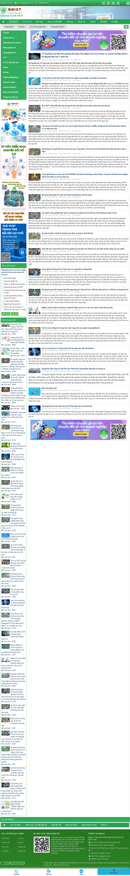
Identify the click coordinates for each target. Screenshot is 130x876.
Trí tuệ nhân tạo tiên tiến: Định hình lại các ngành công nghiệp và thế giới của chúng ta (74, 78)
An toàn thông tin (9, 87)
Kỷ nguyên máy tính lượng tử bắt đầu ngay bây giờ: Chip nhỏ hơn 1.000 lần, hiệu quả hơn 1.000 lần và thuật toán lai (85, 290)
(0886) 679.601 (7, 3)
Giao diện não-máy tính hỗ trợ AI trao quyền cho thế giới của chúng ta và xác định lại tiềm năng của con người (83, 249)
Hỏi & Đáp (39, 22)
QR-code (5, 863)
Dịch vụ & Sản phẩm (55, 22)
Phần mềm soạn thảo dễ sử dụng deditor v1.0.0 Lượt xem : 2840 (12, 498)
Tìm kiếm (114, 22)
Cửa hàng (69, 22)
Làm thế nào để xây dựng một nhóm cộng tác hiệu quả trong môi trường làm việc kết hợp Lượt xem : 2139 (13, 774)
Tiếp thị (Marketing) (10, 77)
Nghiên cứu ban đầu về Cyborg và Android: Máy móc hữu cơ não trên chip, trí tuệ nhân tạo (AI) (77, 308)
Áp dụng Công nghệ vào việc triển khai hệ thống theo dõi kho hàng (67, 195)
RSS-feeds (22, 851)
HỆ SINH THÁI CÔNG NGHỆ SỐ (46, 834)
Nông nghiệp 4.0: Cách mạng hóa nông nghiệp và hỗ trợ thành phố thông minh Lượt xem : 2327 (12, 650)
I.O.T (5, 57)
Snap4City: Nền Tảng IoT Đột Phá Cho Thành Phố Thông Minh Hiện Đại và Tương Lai (73, 369)
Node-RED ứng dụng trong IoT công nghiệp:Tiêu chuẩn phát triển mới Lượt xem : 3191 (13, 417)
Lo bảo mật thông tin (10, 301)
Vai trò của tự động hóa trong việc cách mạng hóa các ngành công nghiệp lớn (71, 328)
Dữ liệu (6, 72)
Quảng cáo (22, 847)
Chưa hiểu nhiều (8, 278)
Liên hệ (92, 22)
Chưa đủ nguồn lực (9, 281)
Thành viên (81, 22)
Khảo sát (5, 847)
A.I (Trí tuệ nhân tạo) (11, 62)
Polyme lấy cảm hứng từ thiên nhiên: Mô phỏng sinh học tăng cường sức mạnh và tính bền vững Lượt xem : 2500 (13, 580)
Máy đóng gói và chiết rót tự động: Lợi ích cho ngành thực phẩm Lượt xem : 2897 (12, 472)
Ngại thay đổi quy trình (11, 304)
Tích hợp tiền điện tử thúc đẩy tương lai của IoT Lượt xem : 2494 (12, 593)
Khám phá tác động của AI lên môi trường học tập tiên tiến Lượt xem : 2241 (13, 723)
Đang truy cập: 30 (17, 863)
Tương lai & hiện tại (10, 97)
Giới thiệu (103, 22)
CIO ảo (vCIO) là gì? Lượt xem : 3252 (17, 407)
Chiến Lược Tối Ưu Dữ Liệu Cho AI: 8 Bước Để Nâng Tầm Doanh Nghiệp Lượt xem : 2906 (13, 459)
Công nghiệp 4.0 (9, 53)
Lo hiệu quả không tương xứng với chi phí (11, 297)
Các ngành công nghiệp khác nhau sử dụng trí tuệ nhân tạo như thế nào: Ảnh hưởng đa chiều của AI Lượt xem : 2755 (13, 524)
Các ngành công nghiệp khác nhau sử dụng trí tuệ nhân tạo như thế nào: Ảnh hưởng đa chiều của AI (79, 213)
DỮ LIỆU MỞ (56, 825)
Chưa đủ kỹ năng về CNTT (12, 287)
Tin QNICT (13, 22)
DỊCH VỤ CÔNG (71, 825)
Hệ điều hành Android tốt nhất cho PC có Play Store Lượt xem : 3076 (13, 447)
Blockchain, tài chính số (12, 43)
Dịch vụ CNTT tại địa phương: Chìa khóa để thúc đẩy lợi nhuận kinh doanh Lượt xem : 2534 (13, 565)
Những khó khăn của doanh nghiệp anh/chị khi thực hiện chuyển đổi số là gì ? (13, 272)
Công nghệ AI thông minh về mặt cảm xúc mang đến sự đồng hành (67, 269)
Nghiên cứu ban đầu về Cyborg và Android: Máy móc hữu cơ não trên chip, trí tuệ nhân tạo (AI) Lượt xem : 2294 (13, 664)
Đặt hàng (113, 871)
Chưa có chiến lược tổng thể (13, 284)
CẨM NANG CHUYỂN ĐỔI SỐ (36, 825)
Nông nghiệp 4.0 (9, 48)
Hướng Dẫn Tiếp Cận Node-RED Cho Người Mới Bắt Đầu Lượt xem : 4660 (13, 341)
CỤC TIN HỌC (15, 825)
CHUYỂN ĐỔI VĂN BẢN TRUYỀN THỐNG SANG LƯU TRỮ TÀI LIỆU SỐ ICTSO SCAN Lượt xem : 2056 (13, 808)
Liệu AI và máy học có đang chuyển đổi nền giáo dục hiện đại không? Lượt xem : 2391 (13, 605)
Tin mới (6, 33)
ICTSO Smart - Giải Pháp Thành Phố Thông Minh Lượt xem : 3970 (17, 352)
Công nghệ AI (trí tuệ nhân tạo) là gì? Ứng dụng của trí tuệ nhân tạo (67, 406)
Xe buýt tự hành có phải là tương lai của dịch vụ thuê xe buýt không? (67, 233)
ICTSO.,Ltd (65, 865)
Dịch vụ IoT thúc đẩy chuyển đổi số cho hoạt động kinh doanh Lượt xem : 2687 (13, 537)
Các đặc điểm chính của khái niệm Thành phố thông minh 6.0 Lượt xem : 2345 (13, 636)
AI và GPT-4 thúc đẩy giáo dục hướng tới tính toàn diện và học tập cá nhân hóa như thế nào (76, 106)
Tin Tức (21, 838)
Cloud (5, 67)
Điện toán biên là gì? (49, 388)
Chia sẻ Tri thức (9, 82)
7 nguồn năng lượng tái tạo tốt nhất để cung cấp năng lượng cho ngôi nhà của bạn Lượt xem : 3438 (13, 380)
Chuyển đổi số (8, 38)
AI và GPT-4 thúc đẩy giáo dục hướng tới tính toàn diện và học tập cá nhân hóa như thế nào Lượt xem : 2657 (13, 551)
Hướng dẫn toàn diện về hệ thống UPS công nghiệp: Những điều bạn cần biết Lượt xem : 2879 (12, 486)
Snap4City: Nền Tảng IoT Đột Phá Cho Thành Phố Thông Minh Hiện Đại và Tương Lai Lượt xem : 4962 (12, 329)
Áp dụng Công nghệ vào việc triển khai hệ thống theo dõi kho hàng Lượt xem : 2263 (13, 710)
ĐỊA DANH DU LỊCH (89, 825)
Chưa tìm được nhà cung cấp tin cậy (13, 291)
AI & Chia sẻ (26, 22)
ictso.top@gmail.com (25, 3)
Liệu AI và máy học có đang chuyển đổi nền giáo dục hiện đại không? (68, 348)
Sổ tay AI (104, 825)
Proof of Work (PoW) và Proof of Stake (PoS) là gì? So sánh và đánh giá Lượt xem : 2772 (12, 510)
